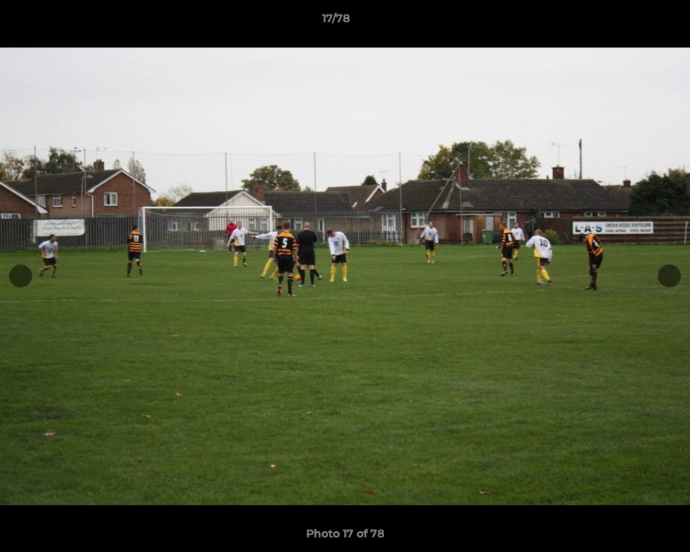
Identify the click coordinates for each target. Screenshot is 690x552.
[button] (625, 22)
